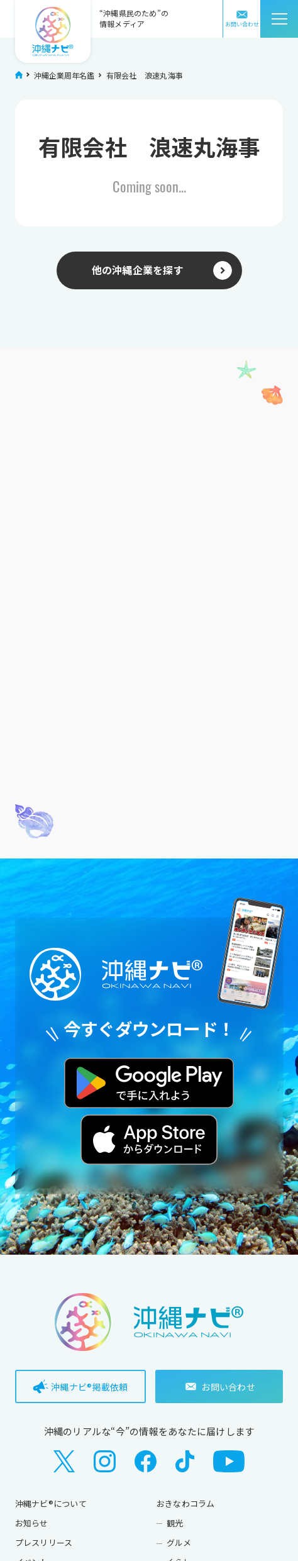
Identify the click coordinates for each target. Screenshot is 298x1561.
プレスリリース (44, 1542)
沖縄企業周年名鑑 (65, 75)
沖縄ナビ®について (51, 1503)
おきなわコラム (186, 1503)
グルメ (179, 1542)
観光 (175, 1523)
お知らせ (31, 1523)
